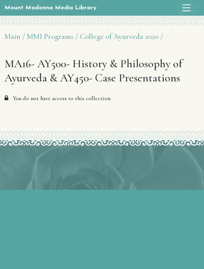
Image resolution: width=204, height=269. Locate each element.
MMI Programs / (52, 36)
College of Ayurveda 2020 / (121, 36)
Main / (14, 36)
